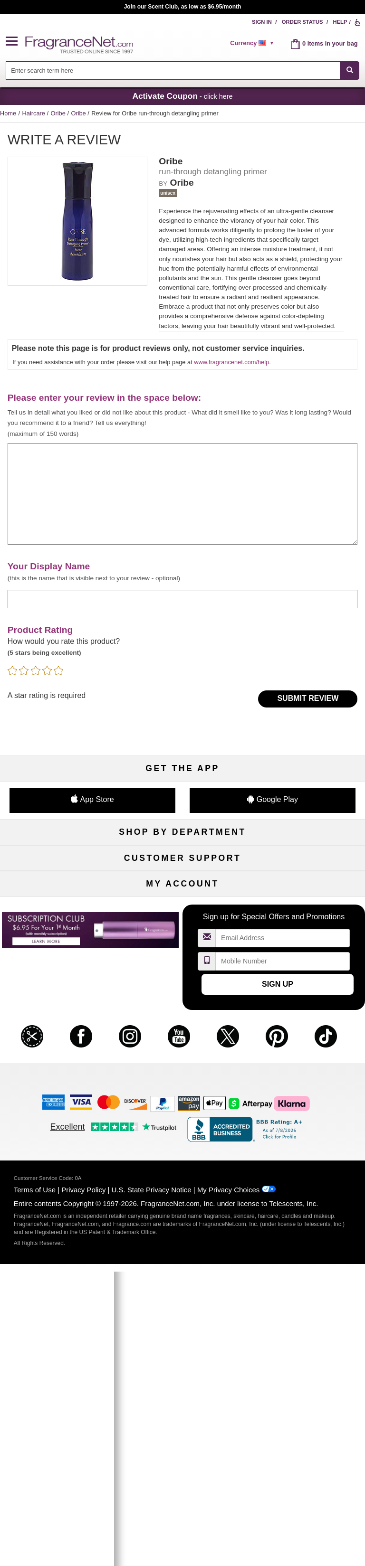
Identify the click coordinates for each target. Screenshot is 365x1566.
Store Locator (183, 1079)
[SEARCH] (349, 70)
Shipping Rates (183, 1048)
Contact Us (58, 1032)
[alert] (253, 43)
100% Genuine (182, 1064)
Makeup (307, 877)
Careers (307, 1064)
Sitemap (307, 1032)
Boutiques (57, 924)
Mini (307, 924)
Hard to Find (307, 939)
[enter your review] (183, 494)
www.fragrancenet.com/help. (232, 362)
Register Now (58, 1173)
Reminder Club (182, 1173)
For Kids (307, 862)
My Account (58, 1157)
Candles (307, 892)
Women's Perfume (58, 877)
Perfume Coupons (307, 1048)
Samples (182, 877)
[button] (16, 42)
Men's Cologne (57, 892)
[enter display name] (183, 599)
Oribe (59, 113)
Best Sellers (182, 924)
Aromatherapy (182, 908)
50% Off (182, 862)
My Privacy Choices (228, 1485)
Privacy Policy (83, 1485)
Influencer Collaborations (57, 1095)
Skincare (182, 892)
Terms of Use (35, 1485)
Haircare (34, 113)
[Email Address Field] (283, 1233)
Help (340, 22)
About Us (58, 1048)
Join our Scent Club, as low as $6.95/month (182, 6)
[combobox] (183, 70)
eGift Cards (58, 1064)
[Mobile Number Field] (283, 1255)
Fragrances (58, 862)
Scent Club (182, 955)
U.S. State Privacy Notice (152, 1485)
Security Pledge (182, 1032)
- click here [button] (182, 96)
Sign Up (277, 1278)
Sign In (262, 22)
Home (8, 113)
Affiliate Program (307, 1017)
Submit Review (307, 698)
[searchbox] (173, 70)
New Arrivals (307, 908)
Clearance (183, 939)
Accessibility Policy (58, 1079)
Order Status (302, 22)
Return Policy (182, 1017)
